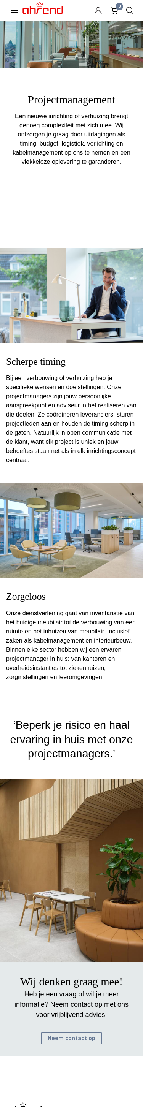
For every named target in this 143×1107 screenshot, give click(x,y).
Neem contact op (71, 1038)
